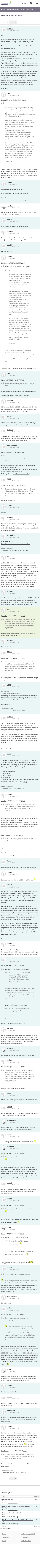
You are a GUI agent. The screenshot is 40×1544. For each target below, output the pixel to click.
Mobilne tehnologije (13, 1503)
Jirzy (8, 959)
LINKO (9, 182)
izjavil (23, 100)
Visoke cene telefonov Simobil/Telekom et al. (17, 1520)
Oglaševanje (24, 1537)
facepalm (10, 591)
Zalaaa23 (10, 29)
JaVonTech (11, 885)
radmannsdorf (12, 446)
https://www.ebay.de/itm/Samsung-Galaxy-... (15, 193)
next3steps (11, 1048)
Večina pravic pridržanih (28, 1534)
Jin (3, 1521)
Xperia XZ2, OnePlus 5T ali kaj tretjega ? (16, 1506)
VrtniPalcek (11, 1410)
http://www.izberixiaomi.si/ (21, 474)
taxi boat (10, 1028)
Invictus (10, 206)
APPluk (9, 1107)
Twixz (3, 1501)
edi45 (9, 1227)
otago (9, 685)
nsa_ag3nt (11, 535)
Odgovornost (5, 1537)
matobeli (10, 400)
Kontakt (4, 1541)
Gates (4, 1514)
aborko (9, 1134)
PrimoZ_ (4, 1507)
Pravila (4, 1534)
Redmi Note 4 (13, 467)
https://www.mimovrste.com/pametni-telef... (15, 226)
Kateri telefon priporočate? (11, 1513)
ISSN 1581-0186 (26, 1541)
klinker (9, 256)
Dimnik (9, 652)
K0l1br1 (9, 93)
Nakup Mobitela (7, 1499)
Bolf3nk (9, 219)
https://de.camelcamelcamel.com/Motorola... (15, 544)
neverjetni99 (11, 1120)
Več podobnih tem (5, 1528)
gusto (9, 416)
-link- (24, 782)
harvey (9, 245)
